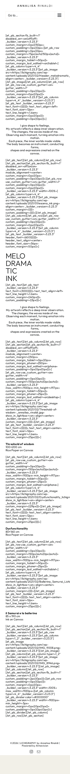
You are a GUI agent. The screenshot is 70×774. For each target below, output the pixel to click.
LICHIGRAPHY (28, 742)
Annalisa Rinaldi (49, 742)
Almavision (42, 745)
